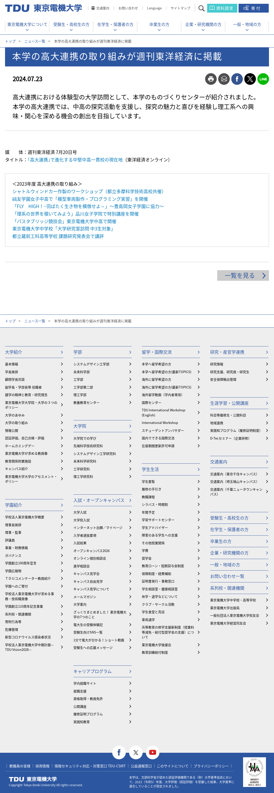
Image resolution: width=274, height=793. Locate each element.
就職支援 (79, 691)
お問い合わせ (128, 8)
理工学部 (79, 394)
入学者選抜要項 (84, 535)
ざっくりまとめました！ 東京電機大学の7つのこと (99, 614)
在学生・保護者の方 (115, 24)
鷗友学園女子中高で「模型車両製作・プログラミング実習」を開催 (80, 198)
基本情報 (11, 364)
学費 (145, 550)
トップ (10, 41)
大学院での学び (84, 438)
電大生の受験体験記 (88, 624)
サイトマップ (180, 8)
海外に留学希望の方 (156, 379)
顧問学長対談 (15, 379)
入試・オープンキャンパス (98, 500)
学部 (77, 352)
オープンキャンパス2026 (91, 550)
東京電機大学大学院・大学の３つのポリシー (31, 405)
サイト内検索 (206, 8)
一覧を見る (240, 275)
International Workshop (160, 422)
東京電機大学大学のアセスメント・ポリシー (31, 479)
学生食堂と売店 (153, 611)
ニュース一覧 (34, 41)
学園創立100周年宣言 (20, 563)
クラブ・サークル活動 (158, 604)
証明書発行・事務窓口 (158, 581)
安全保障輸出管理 (223, 379)
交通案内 (102, 8)
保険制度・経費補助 (156, 573)
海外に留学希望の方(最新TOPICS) (166, 387)
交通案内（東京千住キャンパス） (234, 473)
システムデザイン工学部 (91, 364)
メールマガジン (84, 596)
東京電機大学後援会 (156, 644)
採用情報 (42, 765)
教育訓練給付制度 (155, 652)
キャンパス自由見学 (88, 581)
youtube (153, 753)
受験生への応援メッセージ (93, 647)
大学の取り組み (16, 422)
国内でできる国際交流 (158, 437)
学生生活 (150, 469)
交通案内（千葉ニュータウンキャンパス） (236, 492)
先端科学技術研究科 (88, 445)
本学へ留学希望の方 (156, 364)
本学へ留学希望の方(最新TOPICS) (166, 371)
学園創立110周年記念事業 (24, 606)
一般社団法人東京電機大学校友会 (234, 615)
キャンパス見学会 (86, 573)
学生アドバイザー (155, 527)
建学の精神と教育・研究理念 (26, 394)
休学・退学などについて (160, 596)
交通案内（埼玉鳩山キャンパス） (234, 481)
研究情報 (216, 364)
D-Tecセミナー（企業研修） (230, 438)
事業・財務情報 (16, 547)
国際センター (151, 402)
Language (154, 8)
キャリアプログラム (92, 671)
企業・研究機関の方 (203, 24)
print (211, 79)
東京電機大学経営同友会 (228, 623)
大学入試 (79, 512)
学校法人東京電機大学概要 (24, 516)
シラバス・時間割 (155, 504)
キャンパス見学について (91, 588)
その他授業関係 (153, 542)
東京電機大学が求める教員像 (26, 453)
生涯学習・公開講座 (229, 403)
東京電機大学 (33, 779)
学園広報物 (13, 570)
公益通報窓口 (141, 765)
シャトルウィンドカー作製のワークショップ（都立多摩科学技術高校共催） (89, 191)
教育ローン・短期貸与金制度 (163, 565)
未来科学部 (81, 371)
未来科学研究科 (84, 461)
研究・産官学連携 (227, 352)
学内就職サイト (84, 683)
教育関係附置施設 (18, 461)
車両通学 (148, 619)
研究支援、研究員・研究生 (229, 371)
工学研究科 (81, 468)
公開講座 (79, 706)
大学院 (79, 426)
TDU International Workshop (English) (163, 412)
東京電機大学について (27, 24)
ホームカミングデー (19, 445)
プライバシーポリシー (211, 765)
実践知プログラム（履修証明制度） (236, 430)
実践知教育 (81, 721)
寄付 (256, 8)
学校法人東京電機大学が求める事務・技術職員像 (29, 596)
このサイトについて (173, 765)
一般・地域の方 (247, 24)
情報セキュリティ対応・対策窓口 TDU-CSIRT (90, 765)
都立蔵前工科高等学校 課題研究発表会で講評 (58, 236)
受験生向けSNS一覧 (88, 632)
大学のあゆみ (15, 415)
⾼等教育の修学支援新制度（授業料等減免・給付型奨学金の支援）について (168, 632)
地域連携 (216, 422)
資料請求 (224, 8)
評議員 (10, 540)
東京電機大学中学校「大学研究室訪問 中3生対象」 (63, 228)
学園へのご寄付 (16, 586)
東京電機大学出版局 (225, 607)
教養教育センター (86, 402)
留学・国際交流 (157, 352)
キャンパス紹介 (16, 468)
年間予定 (148, 512)
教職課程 (148, 496)
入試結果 (79, 542)
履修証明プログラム (88, 713)
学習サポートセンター (158, 519)
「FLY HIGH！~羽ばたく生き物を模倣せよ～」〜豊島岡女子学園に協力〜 (88, 206)
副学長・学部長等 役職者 (23, 387)
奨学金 (147, 558)
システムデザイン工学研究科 (94, 453)
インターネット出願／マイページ (97, 527)
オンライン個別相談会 (89, 558)
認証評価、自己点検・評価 (24, 437)
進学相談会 (81, 566)
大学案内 (79, 604)
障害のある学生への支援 (160, 535)
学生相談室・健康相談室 (160, 588)
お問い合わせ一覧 (227, 576)
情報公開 (11, 430)
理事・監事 (13, 532)
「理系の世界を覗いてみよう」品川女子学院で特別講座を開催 (75, 213)
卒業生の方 (159, 24)
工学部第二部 (83, 387)
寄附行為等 (13, 621)
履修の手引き (151, 489)
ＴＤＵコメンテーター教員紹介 (28, 578)
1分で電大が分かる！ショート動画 (98, 640)
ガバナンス (13, 555)
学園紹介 (13, 505)
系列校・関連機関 (18, 614)
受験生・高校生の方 (71, 24)
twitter (250, 79)
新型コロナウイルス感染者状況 (28, 637)
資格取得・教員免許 (88, 698)
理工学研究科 (83, 476)
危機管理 (11, 629)
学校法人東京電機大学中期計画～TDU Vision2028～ (29, 647)
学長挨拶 (11, 371)
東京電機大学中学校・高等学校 (233, 600)
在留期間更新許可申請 (158, 445)
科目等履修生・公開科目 (228, 415)
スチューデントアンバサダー (163, 430)
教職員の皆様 (19, 765)
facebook (237, 79)
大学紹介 (13, 352)
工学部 (78, 379)
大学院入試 (81, 520)
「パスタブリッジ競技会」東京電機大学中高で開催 (64, 221)
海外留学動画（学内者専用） (163, 394)
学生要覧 (148, 481)
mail (224, 79)
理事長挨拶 (13, 524)
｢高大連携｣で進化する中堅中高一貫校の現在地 (75, 159)
